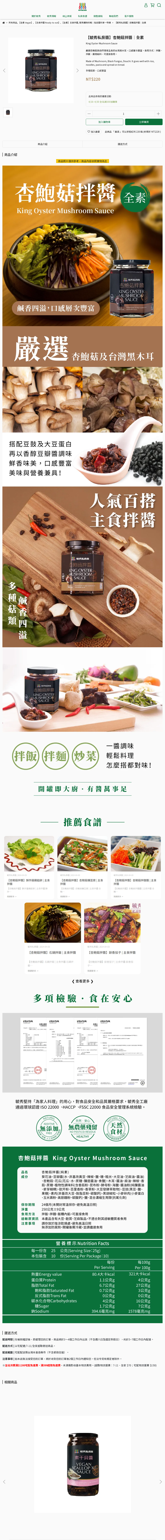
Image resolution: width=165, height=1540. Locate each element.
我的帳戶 (6, 1494)
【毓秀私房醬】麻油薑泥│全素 (78, 1447)
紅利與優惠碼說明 (37, 1494)
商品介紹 (42, 144)
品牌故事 (6, 1482)
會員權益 (19, 1494)
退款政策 (45, 1482)
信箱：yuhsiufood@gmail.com (18, 1513)
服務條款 (73, 1482)
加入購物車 (104, 122)
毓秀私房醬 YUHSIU (78, 1532)
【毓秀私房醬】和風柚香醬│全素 (130, 1447)
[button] (77, 70)
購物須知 (19, 1482)
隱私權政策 (59, 1482)
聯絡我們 (113, 16)
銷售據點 (98, 16)
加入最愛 (94, 131)
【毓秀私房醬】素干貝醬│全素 (27, 1447)
